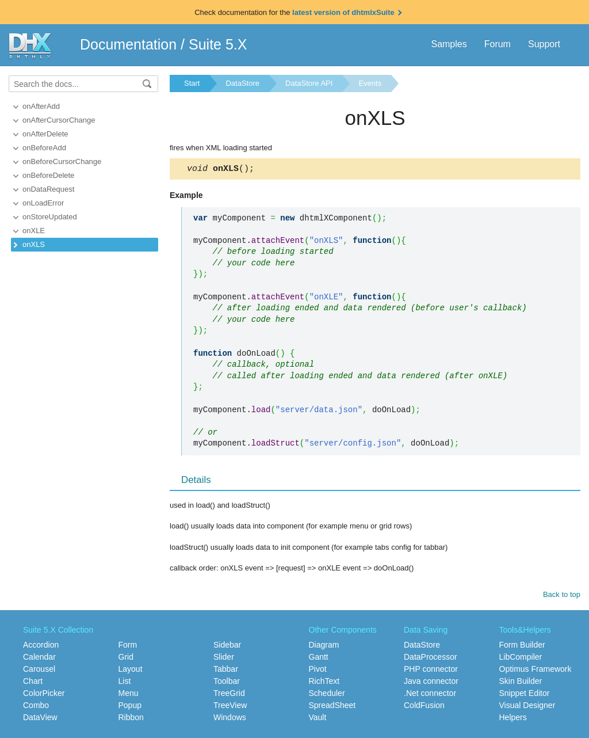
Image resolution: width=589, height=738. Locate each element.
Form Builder (522, 646)
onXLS (33, 244)
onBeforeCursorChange (61, 161)
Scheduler (327, 694)
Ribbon (131, 719)
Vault (318, 719)
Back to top (561, 596)
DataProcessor (430, 658)
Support (544, 44)
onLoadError (43, 203)
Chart (33, 682)
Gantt (318, 658)
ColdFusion (424, 707)
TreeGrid (229, 694)
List (124, 682)
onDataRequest (48, 189)
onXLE (33, 230)
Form (127, 646)
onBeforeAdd (44, 147)
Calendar (39, 658)
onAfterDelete (45, 134)
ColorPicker (43, 694)
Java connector (431, 682)
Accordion (41, 646)
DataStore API (308, 83)
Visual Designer (527, 707)
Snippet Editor (524, 694)
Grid (125, 658)
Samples (448, 44)
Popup (129, 707)
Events (369, 83)
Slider (223, 658)
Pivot (318, 670)
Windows (229, 719)
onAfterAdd (41, 106)
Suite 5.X (218, 44)
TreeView (230, 707)
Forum (497, 44)
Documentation (128, 44)
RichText (324, 682)
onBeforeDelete (48, 175)
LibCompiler (520, 658)
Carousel (39, 670)
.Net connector (430, 694)
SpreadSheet (332, 707)
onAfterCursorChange (58, 120)
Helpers (513, 719)
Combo (36, 707)
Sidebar (227, 646)
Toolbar (226, 682)
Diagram (324, 646)
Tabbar (225, 670)
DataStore (242, 83)
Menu (128, 694)
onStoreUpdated (49, 216)
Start (192, 83)
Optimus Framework (535, 670)
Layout (130, 670)
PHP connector (431, 670)
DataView (40, 719)
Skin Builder (520, 682)
